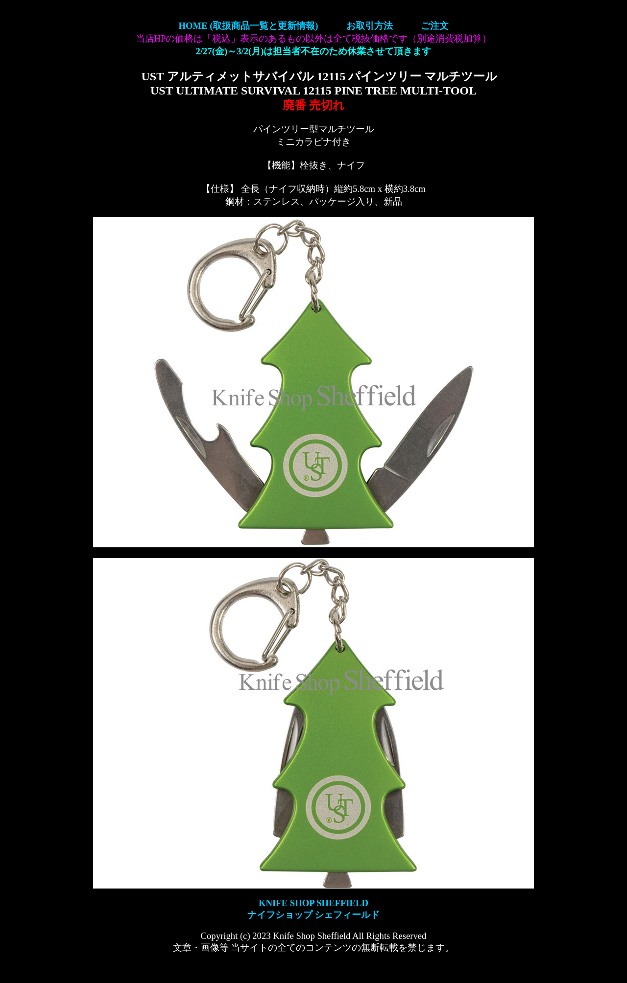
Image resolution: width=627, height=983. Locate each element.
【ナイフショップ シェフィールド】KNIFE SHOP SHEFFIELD (313, 39)
